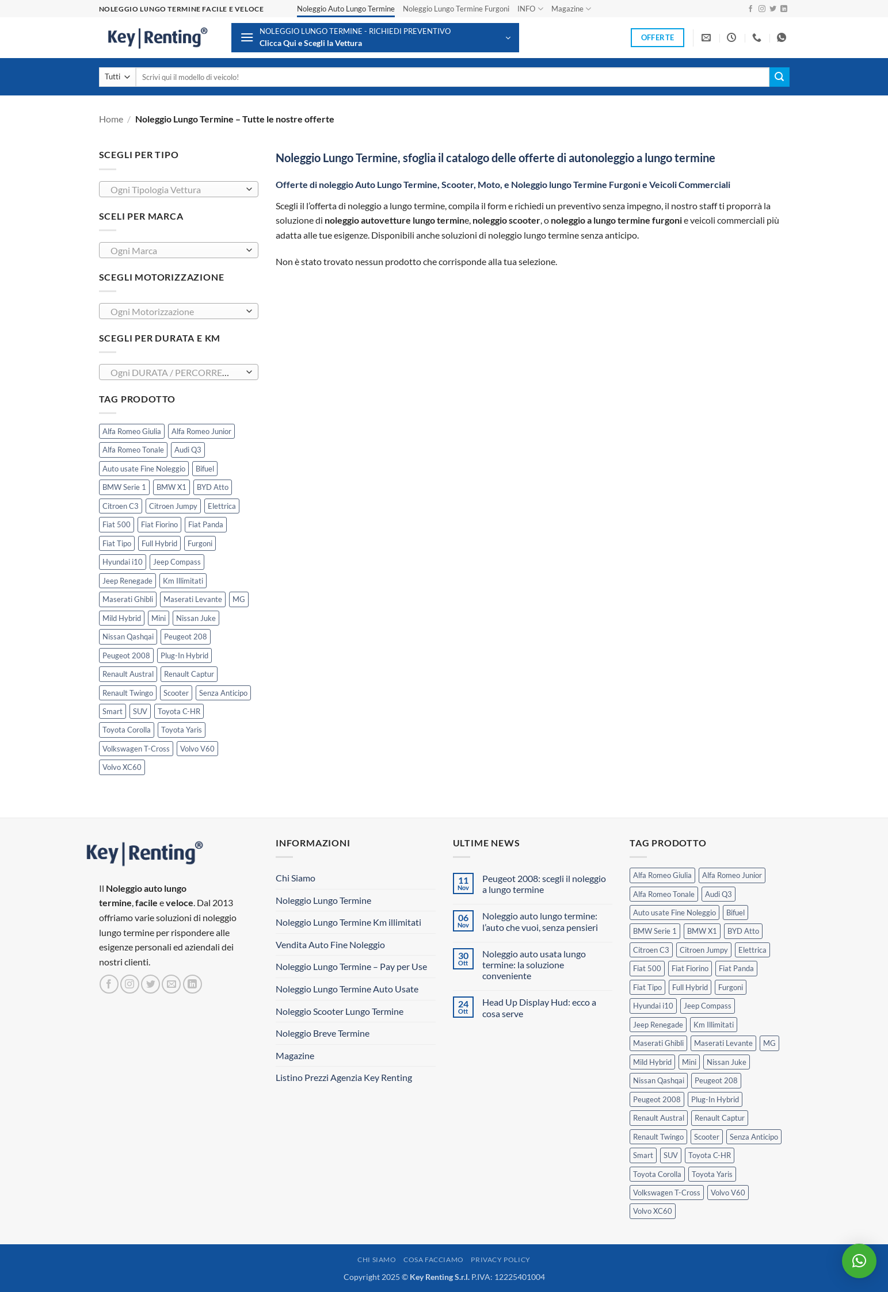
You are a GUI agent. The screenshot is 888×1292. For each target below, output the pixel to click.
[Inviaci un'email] (171, 984)
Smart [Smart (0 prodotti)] (112, 711)
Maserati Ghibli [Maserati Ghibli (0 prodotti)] (127, 599)
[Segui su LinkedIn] (783, 9)
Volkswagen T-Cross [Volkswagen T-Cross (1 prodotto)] (136, 748)
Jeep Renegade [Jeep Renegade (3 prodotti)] (127, 580)
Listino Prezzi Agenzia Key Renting (344, 1077)
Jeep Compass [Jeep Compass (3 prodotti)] (177, 561)
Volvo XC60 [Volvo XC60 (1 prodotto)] (122, 767)
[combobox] (179, 189)
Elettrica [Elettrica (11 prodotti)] (222, 506)
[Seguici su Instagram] (762, 9)
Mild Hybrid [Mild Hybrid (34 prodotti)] (121, 618)
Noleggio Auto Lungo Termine (346, 8)
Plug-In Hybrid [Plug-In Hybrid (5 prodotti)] (184, 655)
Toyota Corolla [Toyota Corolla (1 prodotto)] (126, 729)
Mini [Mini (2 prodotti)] (158, 618)
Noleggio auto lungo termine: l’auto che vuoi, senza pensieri (540, 921)
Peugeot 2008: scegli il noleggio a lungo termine (544, 884)
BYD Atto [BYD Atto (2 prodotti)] (212, 487)
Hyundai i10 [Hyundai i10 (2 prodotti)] (122, 561)
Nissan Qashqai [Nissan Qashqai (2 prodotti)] (128, 636)
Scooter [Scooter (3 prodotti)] (176, 692)
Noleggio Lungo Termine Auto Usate (347, 988)
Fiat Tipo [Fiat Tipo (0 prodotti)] (116, 543)
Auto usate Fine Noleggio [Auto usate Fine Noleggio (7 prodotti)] (143, 468)
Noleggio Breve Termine (322, 1033)
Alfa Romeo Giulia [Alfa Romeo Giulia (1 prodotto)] (131, 431)
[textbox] (175, 190)
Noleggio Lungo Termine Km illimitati (348, 922)
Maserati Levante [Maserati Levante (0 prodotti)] (192, 599)
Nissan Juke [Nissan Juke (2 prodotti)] (196, 618)
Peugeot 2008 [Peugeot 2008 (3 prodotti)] (126, 655)
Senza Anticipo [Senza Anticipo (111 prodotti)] (223, 692)
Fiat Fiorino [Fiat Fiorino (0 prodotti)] (159, 524)
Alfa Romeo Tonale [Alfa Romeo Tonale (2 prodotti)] (133, 449)
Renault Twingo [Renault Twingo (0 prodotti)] (127, 692)
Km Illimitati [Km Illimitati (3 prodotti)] (183, 580)
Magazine (571, 8)
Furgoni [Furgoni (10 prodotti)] (200, 543)
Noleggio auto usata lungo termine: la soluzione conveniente (534, 964)
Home (111, 118)
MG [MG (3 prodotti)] (239, 599)
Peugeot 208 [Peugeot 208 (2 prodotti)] (185, 636)
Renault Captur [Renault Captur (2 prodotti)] (189, 673)
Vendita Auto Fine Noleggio (330, 944)
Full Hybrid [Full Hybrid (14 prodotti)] (159, 543)
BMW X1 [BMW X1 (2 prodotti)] (171, 487)
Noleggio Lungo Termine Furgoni (456, 8)
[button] (375, 37)
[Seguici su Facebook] (750, 9)
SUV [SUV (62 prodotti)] (140, 711)
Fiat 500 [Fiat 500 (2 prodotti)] (116, 524)
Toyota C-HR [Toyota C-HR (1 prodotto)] (179, 711)
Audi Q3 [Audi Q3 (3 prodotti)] (187, 449)
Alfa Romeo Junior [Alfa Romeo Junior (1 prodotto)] (201, 431)
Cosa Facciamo (433, 1259)
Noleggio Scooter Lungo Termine (339, 1011)
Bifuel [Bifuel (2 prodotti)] (205, 468)
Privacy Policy (501, 1259)
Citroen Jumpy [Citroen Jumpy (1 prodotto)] (173, 506)
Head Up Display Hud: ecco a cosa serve (539, 1007)
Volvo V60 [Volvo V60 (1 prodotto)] (197, 748)
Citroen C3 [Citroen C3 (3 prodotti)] (120, 506)
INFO (530, 8)
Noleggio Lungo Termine (323, 900)
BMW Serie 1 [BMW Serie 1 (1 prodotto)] (124, 487)
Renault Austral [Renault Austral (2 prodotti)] (128, 673)
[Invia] (779, 77)
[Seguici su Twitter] (772, 9)
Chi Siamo (295, 877)
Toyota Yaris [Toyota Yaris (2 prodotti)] (181, 729)
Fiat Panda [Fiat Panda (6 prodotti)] (205, 524)
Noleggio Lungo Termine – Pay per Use (351, 966)
